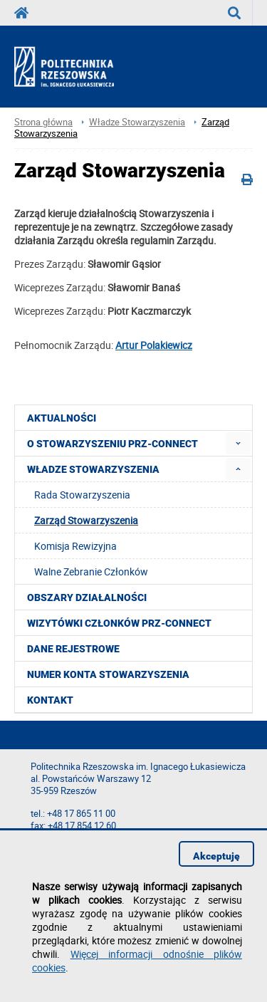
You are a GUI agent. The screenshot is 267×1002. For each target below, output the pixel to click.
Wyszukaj (240, 13)
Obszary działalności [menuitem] (87, 597)
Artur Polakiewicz (153, 345)
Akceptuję (216, 856)
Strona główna (43, 122)
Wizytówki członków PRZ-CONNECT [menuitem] (119, 623)
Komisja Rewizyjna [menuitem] (75, 546)
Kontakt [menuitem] (50, 700)
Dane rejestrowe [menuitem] (73, 648)
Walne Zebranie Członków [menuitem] (91, 571)
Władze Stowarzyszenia (137, 122)
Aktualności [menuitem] (61, 418)
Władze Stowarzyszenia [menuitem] (93, 469)
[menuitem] (238, 443)
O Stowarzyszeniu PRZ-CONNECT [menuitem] (112, 443)
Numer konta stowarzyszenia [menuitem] (108, 674)
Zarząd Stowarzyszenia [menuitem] (86, 520)
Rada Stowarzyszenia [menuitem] (82, 494)
